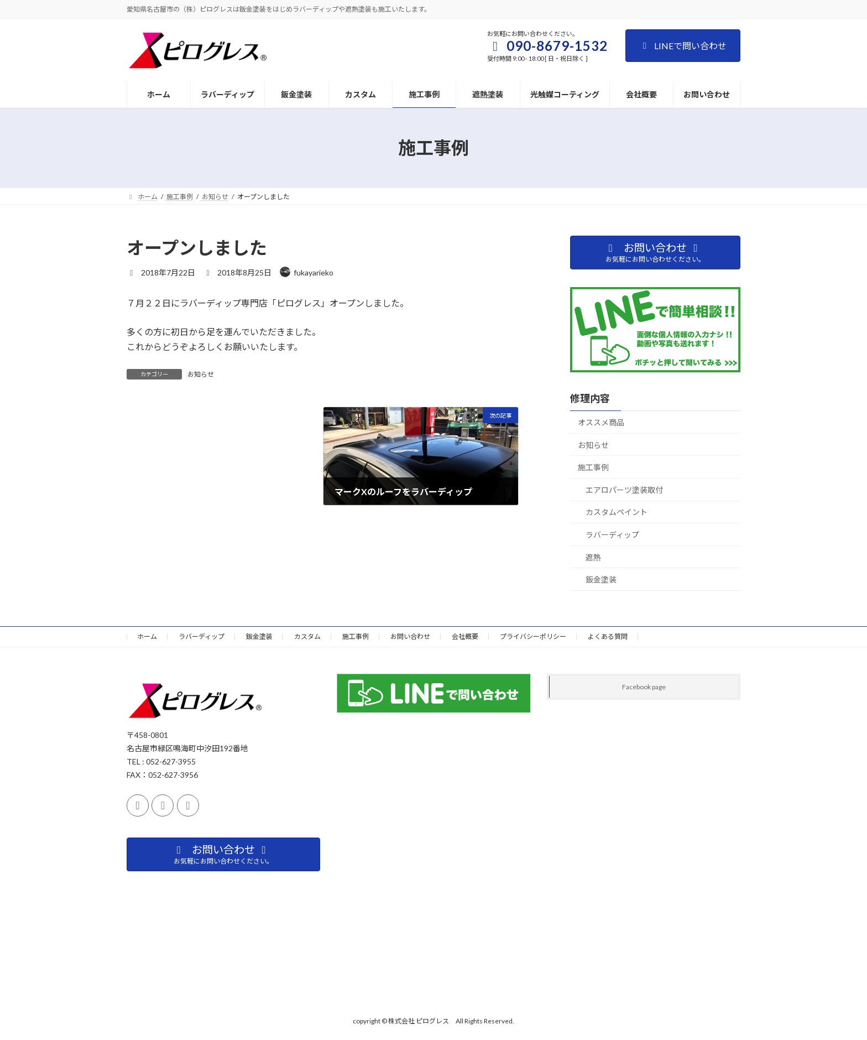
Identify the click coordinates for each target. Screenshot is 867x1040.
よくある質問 (608, 636)
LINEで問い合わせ (683, 45)
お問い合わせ (410, 636)
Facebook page (644, 687)
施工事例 (593, 467)
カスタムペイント (616, 512)
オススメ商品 (601, 422)
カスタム (307, 636)
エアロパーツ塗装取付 (624, 490)
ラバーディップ (612, 534)
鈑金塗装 (601, 579)
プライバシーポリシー (533, 636)
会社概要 (465, 636)
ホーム (147, 636)
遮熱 (593, 557)
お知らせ (200, 374)
